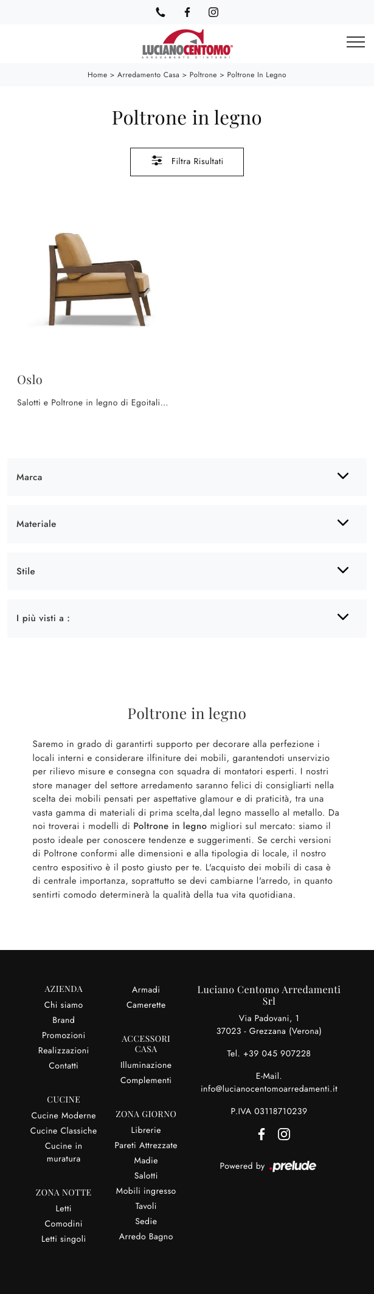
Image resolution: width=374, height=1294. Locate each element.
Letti (64, 1209)
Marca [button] (29, 477)
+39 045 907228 (277, 1054)
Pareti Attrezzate (146, 1146)
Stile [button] (25, 571)
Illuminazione (146, 1065)
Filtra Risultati (186, 161)
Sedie (146, 1222)
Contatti (63, 1066)
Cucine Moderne (63, 1116)
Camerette (146, 1005)
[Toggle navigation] (356, 42)
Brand (63, 1020)
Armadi (146, 990)
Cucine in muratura (64, 1152)
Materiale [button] (36, 524)
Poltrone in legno (256, 74)
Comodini (64, 1224)
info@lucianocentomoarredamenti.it (269, 1089)
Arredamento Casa (148, 74)
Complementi (146, 1081)
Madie (146, 1161)
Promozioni (64, 1036)
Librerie (146, 1130)
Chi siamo (63, 1005)
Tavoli (146, 1206)
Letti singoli (63, 1239)
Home (98, 74)
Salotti (146, 1176)
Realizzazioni (63, 1051)
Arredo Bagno (146, 1237)
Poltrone (203, 74)
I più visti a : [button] (43, 618)
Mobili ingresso (146, 1191)
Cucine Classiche (63, 1131)
